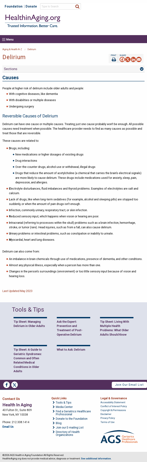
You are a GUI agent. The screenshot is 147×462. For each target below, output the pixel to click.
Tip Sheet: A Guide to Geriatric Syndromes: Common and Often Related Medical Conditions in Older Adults (28, 360)
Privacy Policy (108, 418)
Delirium (32, 49)
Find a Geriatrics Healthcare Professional (73, 413)
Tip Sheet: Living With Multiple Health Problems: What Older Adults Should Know (114, 328)
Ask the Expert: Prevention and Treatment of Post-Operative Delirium (69, 328)
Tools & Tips (63, 402)
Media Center (64, 407)
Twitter (14, 384)
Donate (31, 6)
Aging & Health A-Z (12, 49)
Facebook (6, 384)
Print (113, 58)
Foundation (14, 6)
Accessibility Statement (113, 402)
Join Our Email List (129, 384)
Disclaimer (106, 414)
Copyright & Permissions (113, 410)
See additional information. (96, 458)
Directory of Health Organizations (68, 433)
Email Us (8, 426)
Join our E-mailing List (70, 427)
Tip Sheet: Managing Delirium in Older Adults (29, 324)
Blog (59, 423)
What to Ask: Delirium (71, 349)
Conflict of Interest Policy (114, 406)
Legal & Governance (114, 398)
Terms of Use (108, 422)
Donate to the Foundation (71, 418)
